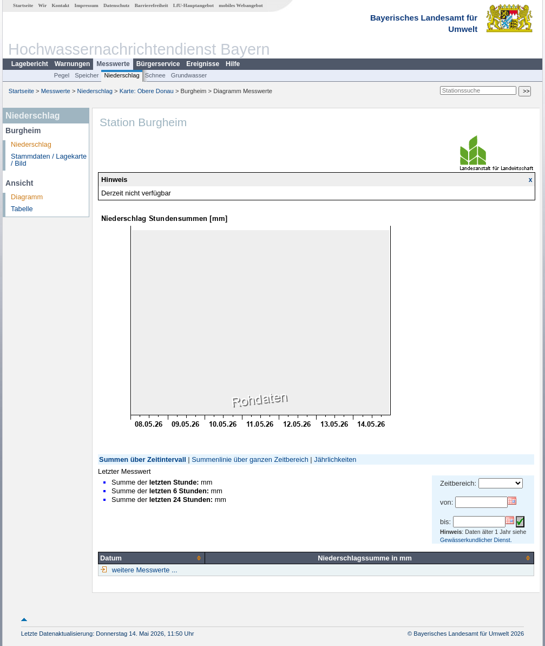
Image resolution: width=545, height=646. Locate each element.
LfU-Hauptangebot (193, 5)
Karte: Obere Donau (147, 91)
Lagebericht (29, 64)
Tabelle (22, 209)
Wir (42, 5)
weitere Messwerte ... (143, 570)
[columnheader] (152, 558)
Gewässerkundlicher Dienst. (476, 540)
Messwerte (112, 64)
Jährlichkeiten (335, 459)
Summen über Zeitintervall (142, 459)
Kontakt (60, 5)
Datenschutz (116, 5)
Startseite (23, 5)
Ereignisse (202, 64)
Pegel (62, 75)
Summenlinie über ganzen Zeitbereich (250, 459)
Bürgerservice (158, 64)
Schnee (155, 75)
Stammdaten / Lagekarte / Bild (49, 159)
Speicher (87, 75)
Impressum (86, 5)
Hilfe (233, 64)
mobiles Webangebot (240, 5)
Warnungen (72, 64)
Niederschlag (121, 75)
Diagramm (27, 197)
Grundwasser (189, 75)
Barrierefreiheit (151, 5)
